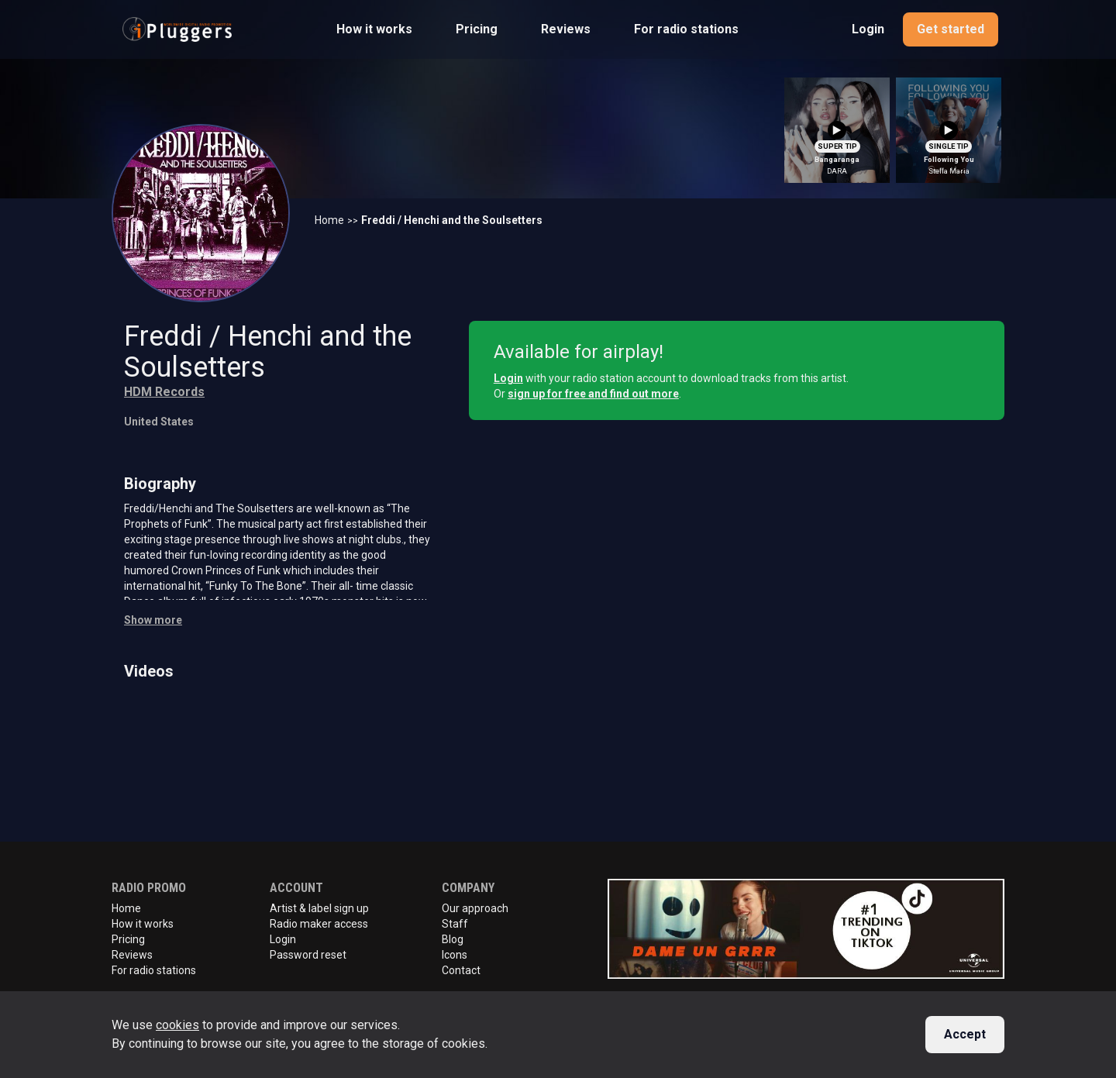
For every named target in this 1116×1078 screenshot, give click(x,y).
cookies (177, 1025)
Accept (965, 1034)
